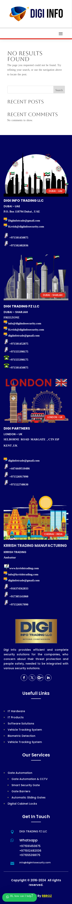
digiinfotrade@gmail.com (24, 580)
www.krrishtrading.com (24, 568)
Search (59, 90)
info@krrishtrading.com (23, 574)
